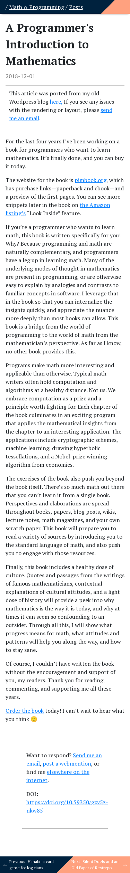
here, (56, 101)
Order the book (25, 710)
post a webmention (67, 763)
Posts (76, 7)
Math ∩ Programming (36, 7)
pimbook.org (90, 180)
